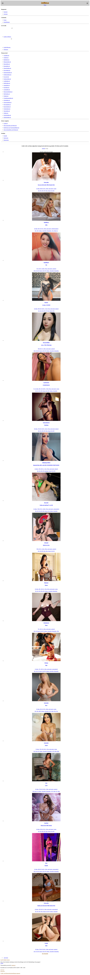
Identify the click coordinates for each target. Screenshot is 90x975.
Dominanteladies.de (8, 72)
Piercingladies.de (7, 104)
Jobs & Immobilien (11, 129)
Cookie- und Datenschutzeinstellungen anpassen (10, 973)
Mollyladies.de (7, 93)
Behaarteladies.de (7, 61)
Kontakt (5, 135)
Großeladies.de (7, 81)
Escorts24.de (6, 76)
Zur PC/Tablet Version (5, 959)
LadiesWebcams (17, 47)
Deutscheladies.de (7, 68)
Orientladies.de (7, 100)
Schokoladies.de (7, 108)
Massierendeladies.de (8, 91)
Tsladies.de (6, 113)
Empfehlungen (7, 22)
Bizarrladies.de (7, 64)
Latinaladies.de (7, 89)
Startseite (5, 11)
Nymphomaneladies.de (8, 98)
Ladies (2, 963)
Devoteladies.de (7, 70)
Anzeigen (6, 14)
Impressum (6, 137)
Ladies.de (6, 123)
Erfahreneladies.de (7, 74)
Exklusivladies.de (7, 79)
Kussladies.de (6, 87)
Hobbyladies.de (7, 83)
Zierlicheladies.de (7, 115)
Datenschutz (6, 140)
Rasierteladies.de (7, 106)
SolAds (43, 148)
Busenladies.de (7, 66)
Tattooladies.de (7, 111)
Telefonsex (6, 49)
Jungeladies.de (7, 85)
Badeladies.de (6, 59)
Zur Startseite (45, 953)
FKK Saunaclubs (10, 125)
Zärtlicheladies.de (7, 117)
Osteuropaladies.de (7, 102)
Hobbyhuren (11, 127)
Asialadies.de (6, 55)
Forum (5, 20)
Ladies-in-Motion (17, 36)
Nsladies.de (6, 96)
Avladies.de (6, 57)
